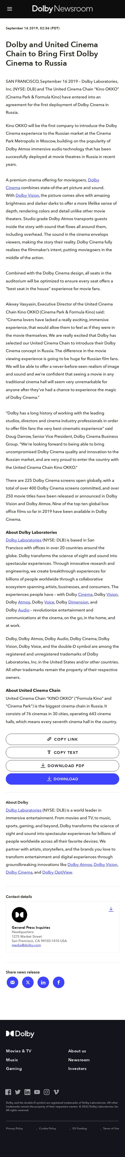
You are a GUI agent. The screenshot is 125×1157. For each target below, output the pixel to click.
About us (77, 1051)
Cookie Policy (47, 1128)
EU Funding (79, 1128)
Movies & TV (18, 1051)
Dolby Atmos (80, 865)
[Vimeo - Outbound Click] (56, 1091)
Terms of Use (110, 1128)
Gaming (14, 1068)
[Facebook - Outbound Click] (8, 1091)
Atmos (24, 603)
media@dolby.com (26, 945)
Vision (112, 595)
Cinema (85, 595)
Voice (49, 603)
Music (12, 1060)
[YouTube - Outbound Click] (37, 1091)
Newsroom (79, 1060)
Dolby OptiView (57, 873)
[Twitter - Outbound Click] (18, 1091)
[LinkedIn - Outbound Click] (27, 1091)
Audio (23, 611)
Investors (77, 1068)
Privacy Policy (14, 1128)
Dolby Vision (27, 196)
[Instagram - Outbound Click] (47, 1091)
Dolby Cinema (19, 873)
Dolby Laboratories (24, 541)
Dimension (78, 603)
